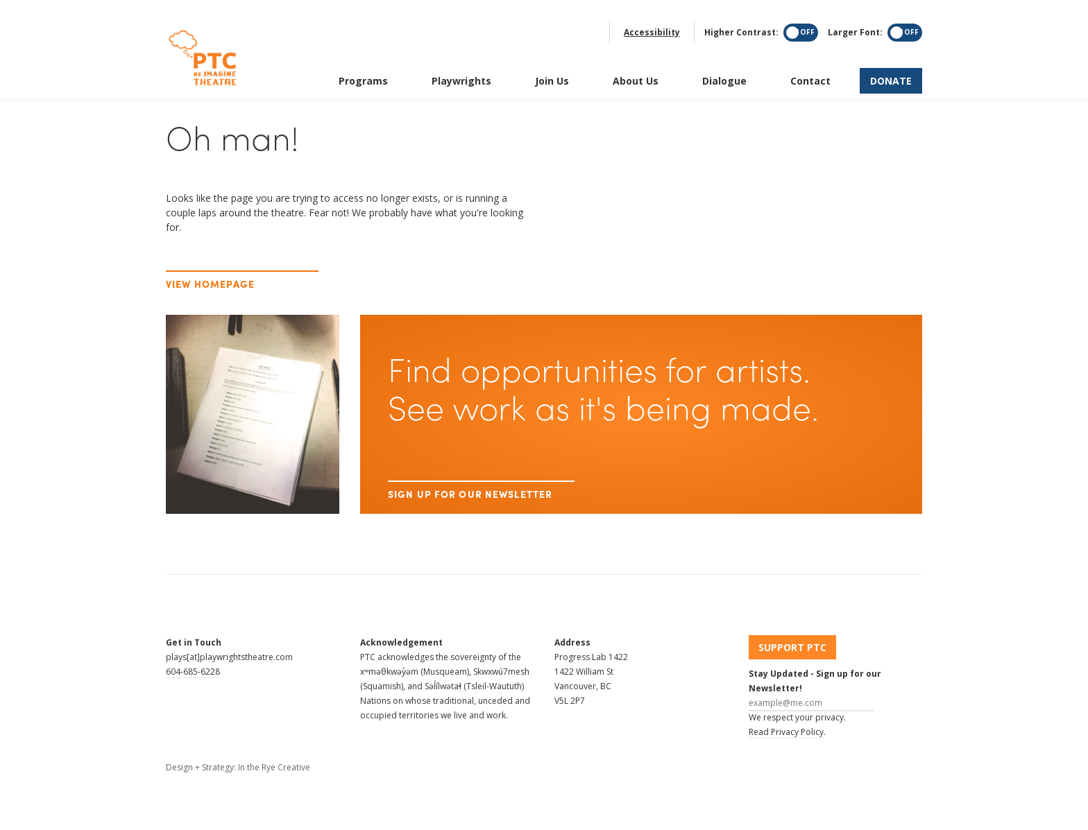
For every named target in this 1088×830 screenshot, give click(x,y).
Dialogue (724, 65)
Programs (363, 65)
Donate (891, 65)
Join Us (552, 65)
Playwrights (461, 65)
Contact (810, 65)
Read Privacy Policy (786, 732)
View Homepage (210, 284)
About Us (635, 65)
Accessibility (652, 17)
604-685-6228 (193, 671)
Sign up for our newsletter (470, 480)
